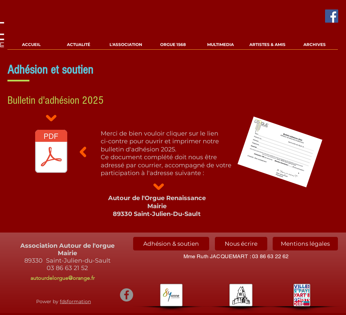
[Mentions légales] (305, 243)
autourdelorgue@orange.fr (62, 278)
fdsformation (75, 301)
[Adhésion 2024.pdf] (51, 152)
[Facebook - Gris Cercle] (126, 294)
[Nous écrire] (241, 243)
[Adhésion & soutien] (171, 243)
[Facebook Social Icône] (331, 16)
